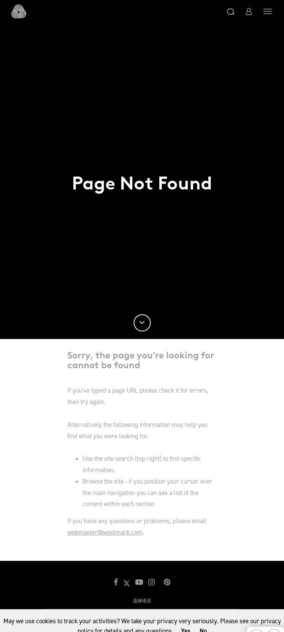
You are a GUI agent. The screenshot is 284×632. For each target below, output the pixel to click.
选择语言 (142, 601)
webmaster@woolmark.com (105, 532)
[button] (231, 11)
